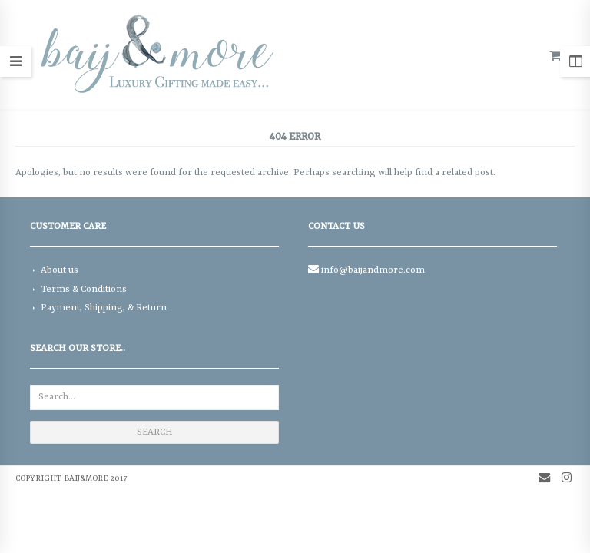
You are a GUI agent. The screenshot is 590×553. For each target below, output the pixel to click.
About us (59, 270)
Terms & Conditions (84, 289)
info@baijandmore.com (373, 270)
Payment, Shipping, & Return (104, 308)
